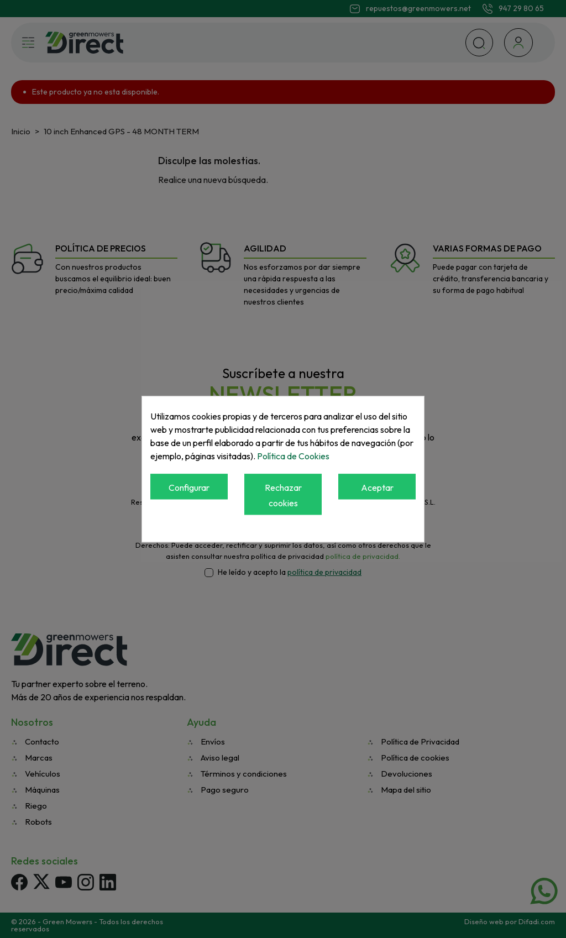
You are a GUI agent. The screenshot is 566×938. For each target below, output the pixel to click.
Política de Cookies (293, 456)
